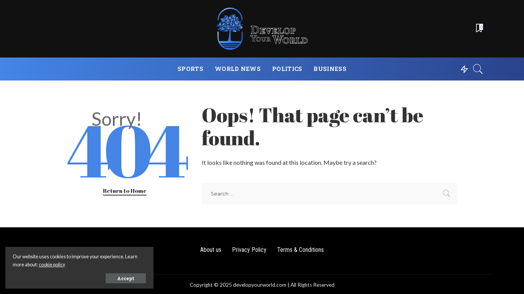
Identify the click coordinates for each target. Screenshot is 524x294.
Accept (92, 277)
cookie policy (91, 264)
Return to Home (125, 190)
